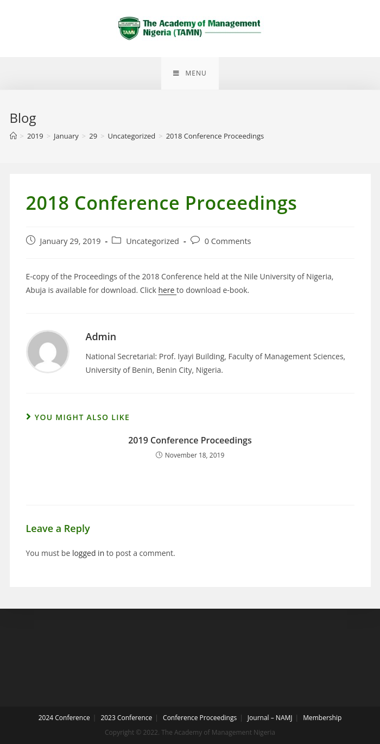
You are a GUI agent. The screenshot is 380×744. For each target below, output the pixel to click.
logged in (88, 553)
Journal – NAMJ (270, 717)
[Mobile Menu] (189, 73)
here (167, 290)
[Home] (13, 136)
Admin (101, 336)
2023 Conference (126, 717)
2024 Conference (64, 717)
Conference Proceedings (200, 717)
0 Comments (228, 241)
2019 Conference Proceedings (190, 440)
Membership (322, 717)
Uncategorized (152, 241)
